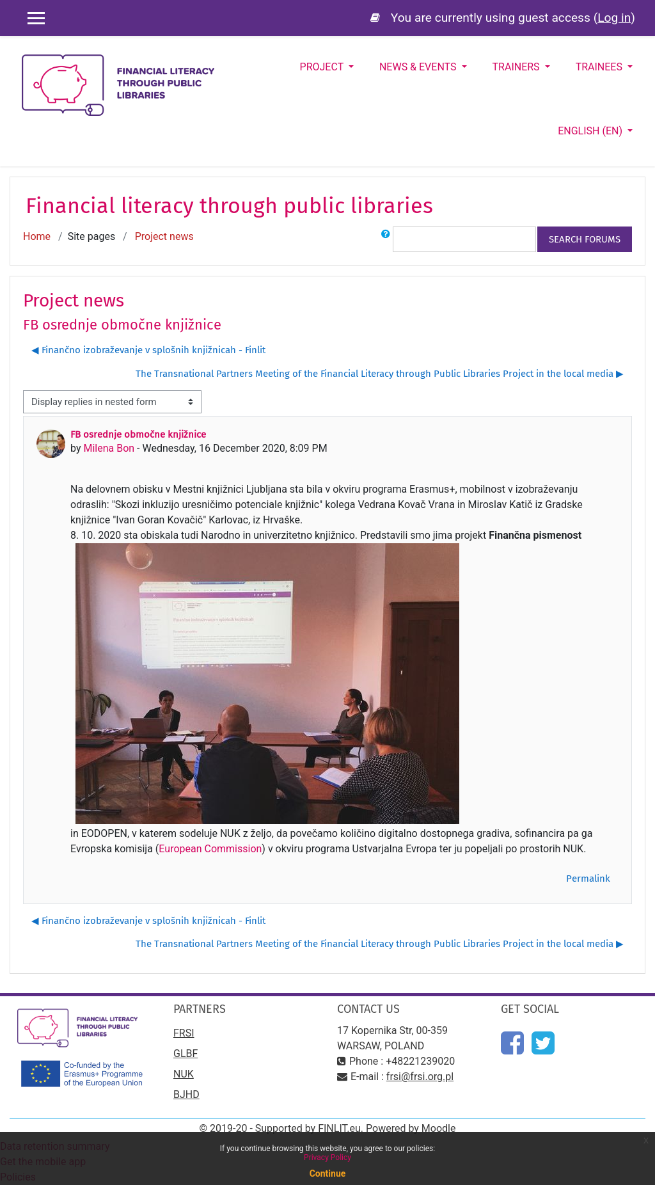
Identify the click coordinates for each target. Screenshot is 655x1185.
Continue (328, 1173)
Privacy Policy (327, 1157)
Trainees (600, 67)
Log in (614, 17)
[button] (385, 239)
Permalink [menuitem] (588, 878)
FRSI (183, 1033)
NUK (183, 1074)
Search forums (584, 239)
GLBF (185, 1053)
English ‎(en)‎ (591, 131)
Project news (164, 236)
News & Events (419, 67)
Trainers (517, 67)
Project (323, 67)
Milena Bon (108, 448)
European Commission (210, 849)
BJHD (186, 1094)
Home (37, 236)
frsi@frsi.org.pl (420, 1076)
